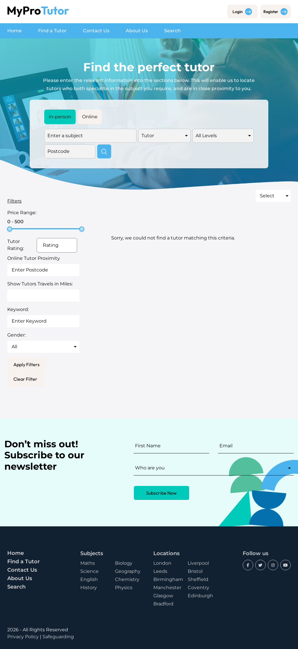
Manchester (167, 587)
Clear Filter (25, 379)
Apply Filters (26, 364)
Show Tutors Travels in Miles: (40, 284)
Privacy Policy (23, 636)
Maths (87, 563)
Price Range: (21, 212)
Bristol (195, 571)
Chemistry (127, 579)
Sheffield (198, 579)
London (162, 563)
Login (242, 11)
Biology (123, 563)
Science (89, 571)
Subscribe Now (161, 493)
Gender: (16, 335)
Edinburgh (200, 595)
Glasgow (163, 595)
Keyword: (18, 309)
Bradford (163, 604)
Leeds (160, 571)
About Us (137, 30)
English (89, 579)
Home (14, 30)
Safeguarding (58, 636)
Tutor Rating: (15, 245)
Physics (123, 587)
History (88, 587)
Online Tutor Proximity (33, 258)
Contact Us (96, 30)
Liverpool (198, 563)
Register (275, 11)
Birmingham (168, 579)
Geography (128, 571)
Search (172, 30)
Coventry (198, 587)
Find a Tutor (52, 30)
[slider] (9, 229)
